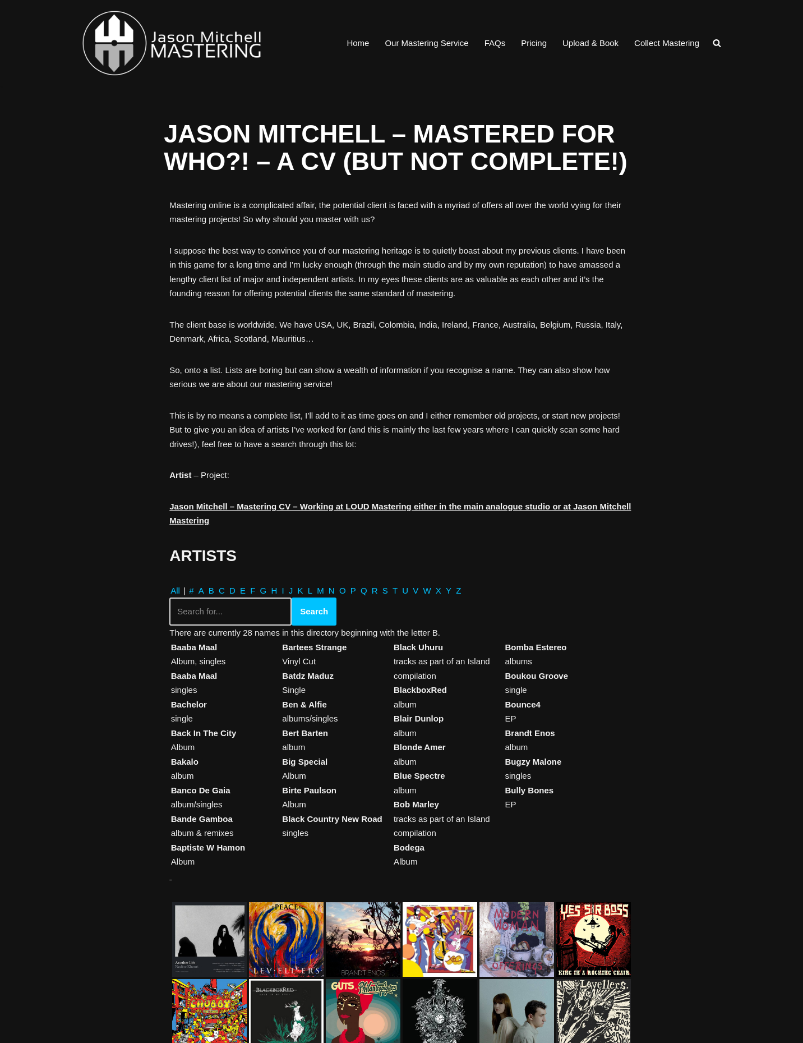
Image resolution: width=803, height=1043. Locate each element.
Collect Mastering (666, 43)
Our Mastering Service (426, 43)
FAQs (495, 43)
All (175, 590)
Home (358, 43)
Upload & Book (590, 43)
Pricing (534, 43)
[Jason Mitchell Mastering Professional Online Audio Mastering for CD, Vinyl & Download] (171, 43)
